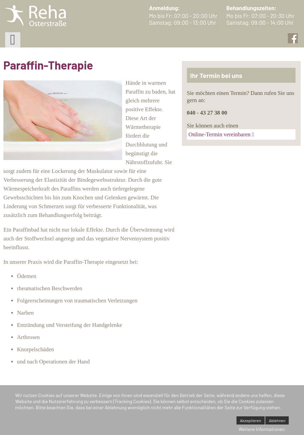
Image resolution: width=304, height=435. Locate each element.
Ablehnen (277, 420)
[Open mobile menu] (12, 39)
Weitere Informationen (262, 429)
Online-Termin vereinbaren (220, 134)
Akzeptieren (250, 420)
